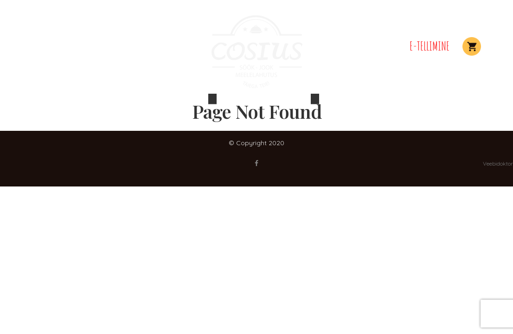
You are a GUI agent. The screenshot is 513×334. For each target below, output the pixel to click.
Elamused (111, 46)
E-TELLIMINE (429, 46)
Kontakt (382, 46)
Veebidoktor (498, 163)
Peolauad (66, 46)
